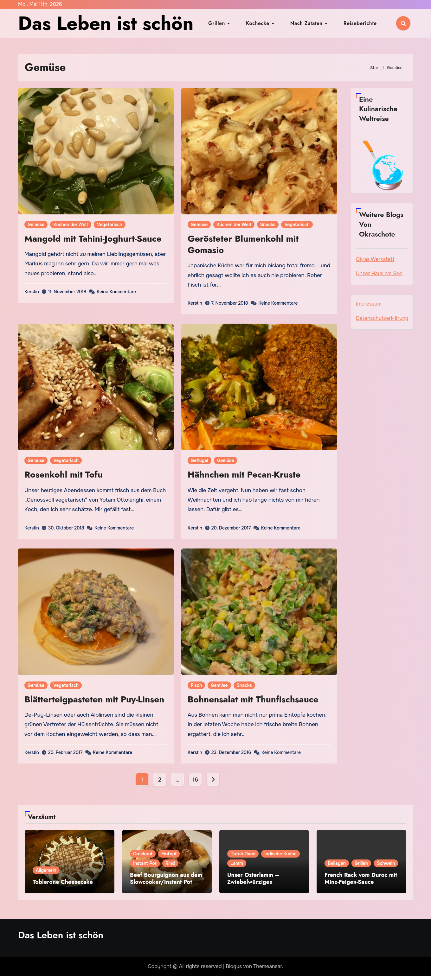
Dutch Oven (242, 854)
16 (195, 779)
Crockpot (142, 854)
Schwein (386, 863)
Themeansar (267, 966)
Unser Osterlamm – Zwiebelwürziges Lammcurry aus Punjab (257, 882)
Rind (170, 863)
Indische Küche (280, 854)
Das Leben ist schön (106, 23)
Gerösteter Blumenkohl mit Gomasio (243, 244)
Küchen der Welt (70, 224)
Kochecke (264, 23)
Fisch (196, 685)
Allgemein (46, 870)
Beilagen (337, 863)
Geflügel (199, 460)
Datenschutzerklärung (382, 318)
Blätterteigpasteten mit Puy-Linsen (94, 699)
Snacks (267, 224)
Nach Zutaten (301, 23)
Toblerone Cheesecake (63, 882)
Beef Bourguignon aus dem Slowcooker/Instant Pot (166, 878)
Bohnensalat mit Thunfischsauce (253, 699)
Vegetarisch (109, 224)
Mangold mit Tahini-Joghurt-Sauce (93, 238)
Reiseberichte (343, 23)
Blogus (234, 966)
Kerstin (31, 292)
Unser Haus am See (379, 273)
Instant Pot (145, 863)
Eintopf (169, 854)
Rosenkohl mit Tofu (63, 474)
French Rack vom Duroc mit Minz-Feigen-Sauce (361, 878)
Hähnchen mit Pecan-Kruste (244, 474)
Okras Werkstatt (375, 259)
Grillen (234, 23)
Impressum (369, 304)
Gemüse (36, 224)
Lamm (236, 863)
